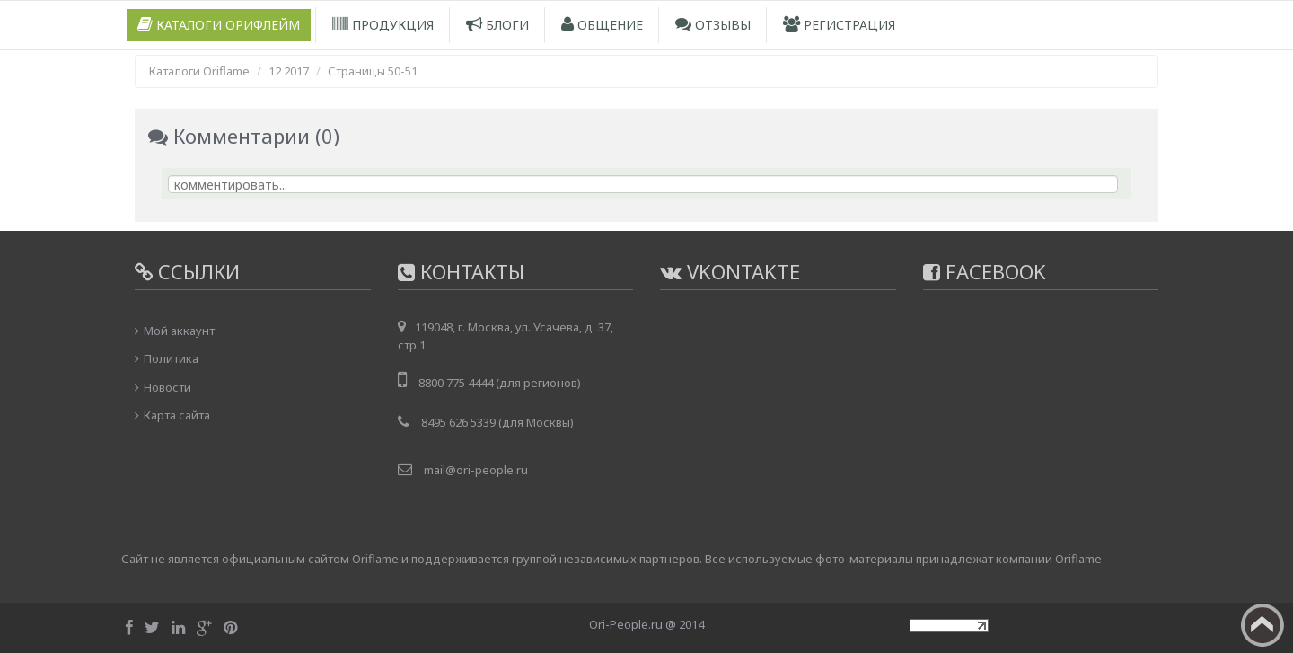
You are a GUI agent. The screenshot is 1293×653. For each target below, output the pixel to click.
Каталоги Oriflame (199, 71)
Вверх (1262, 625)
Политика (171, 358)
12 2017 (288, 71)
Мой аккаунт (179, 330)
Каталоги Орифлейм (218, 24)
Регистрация (839, 24)
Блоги (497, 24)
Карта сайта (177, 415)
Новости (167, 387)
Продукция (383, 24)
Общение (602, 24)
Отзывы (713, 24)
